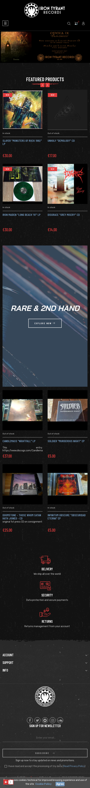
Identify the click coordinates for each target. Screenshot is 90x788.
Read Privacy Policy (74, 766)
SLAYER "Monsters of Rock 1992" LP (22, 142)
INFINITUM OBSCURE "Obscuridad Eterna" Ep (67, 516)
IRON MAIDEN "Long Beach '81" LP (22, 214)
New (8, 95)
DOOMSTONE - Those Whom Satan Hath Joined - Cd (22, 516)
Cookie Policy (43, 784)
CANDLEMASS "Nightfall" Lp (19, 441)
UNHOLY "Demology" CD (61, 140)
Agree (60, 784)
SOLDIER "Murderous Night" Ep (66, 441)
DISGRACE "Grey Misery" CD (64, 214)
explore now (44, 323)
